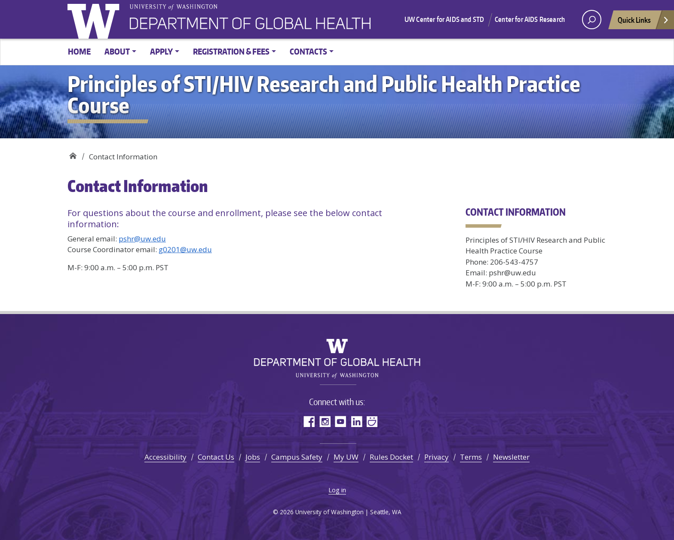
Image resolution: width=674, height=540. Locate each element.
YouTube (340, 421)
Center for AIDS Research (530, 19)
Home (79, 51)
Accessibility (165, 457)
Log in (337, 489)
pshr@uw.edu (142, 239)
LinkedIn (356, 421)
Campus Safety (296, 457)
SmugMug (372, 421)
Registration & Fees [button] (231, 51)
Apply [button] (161, 51)
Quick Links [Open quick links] (643, 22)
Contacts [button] (308, 51)
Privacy (436, 457)
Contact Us (216, 457)
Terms (471, 457)
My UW (346, 457)
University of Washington (95, 19)
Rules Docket (391, 457)
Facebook (309, 421)
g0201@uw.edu (185, 249)
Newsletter (511, 457)
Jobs (252, 457)
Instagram (325, 421)
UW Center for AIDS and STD (444, 19)
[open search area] (591, 19)
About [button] (117, 51)
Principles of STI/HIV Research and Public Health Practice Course (72, 153)
